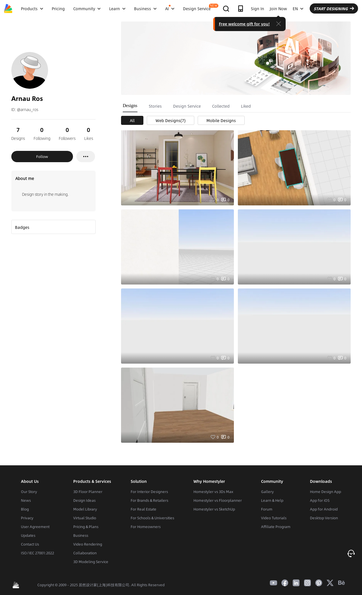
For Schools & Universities (152, 518)
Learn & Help (272, 500)
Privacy (27, 518)
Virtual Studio (84, 518)
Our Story (29, 491)
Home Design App (325, 491)
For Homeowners (146, 526)
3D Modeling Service (90, 561)
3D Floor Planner (87, 491)
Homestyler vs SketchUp (214, 509)
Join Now (278, 8)
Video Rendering (87, 544)
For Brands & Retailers (149, 500)
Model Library (85, 509)
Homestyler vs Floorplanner (217, 500)
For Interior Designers (149, 491)
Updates (28, 535)
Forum (266, 509)
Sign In (257, 8)
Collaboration (85, 553)
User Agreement (35, 526)
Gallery (267, 491)
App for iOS (319, 500)
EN (298, 8)
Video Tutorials (273, 518)
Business (80, 535)
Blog (25, 509)
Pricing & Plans (85, 526)
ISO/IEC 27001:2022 (37, 553)
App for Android (324, 509)
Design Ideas (84, 500)
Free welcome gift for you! (244, 24)
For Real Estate (143, 509)
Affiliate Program (275, 526)
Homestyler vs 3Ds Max (213, 491)
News (26, 500)
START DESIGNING (334, 8)
